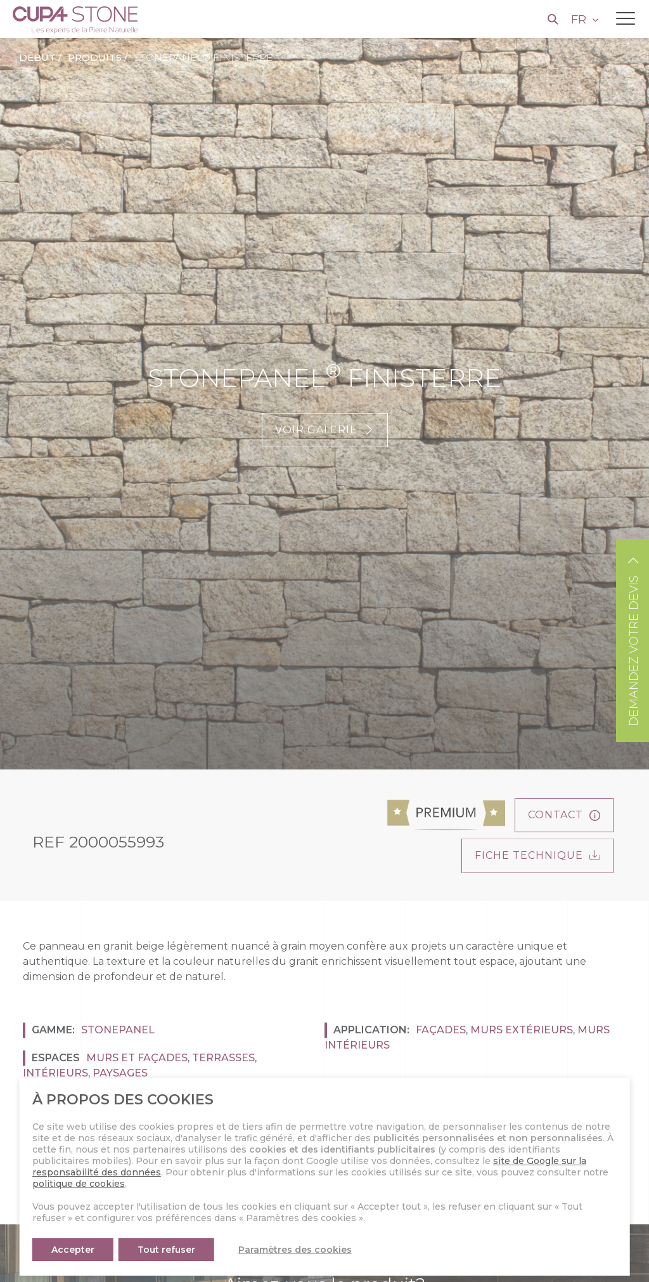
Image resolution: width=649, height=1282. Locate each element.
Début (37, 57)
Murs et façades (137, 1058)
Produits (95, 57)
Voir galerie (325, 430)
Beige (169, 1120)
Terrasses (223, 1058)
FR (580, 20)
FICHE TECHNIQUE (537, 855)
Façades (441, 1030)
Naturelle (112, 1141)
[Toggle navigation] (625, 18)
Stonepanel (118, 1030)
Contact (564, 815)
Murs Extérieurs (521, 1030)
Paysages (120, 1073)
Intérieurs (55, 1073)
